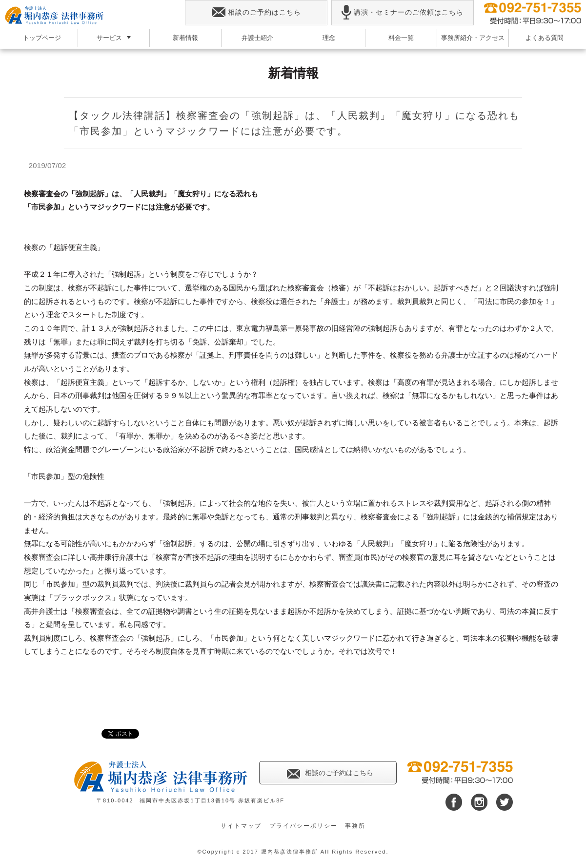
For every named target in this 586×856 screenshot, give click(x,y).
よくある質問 (544, 37)
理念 (329, 37)
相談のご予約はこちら (256, 12)
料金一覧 (401, 37)
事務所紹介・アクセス (473, 37)
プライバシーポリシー (303, 825)
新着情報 (185, 37)
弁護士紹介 (257, 37)
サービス (109, 37)
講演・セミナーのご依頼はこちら (402, 12)
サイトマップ (241, 825)
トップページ (42, 37)
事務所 (355, 825)
